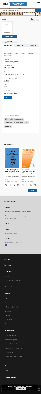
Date (6, 324)
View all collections (10, 287)
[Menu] (38, 2)
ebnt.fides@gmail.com (11, 233)
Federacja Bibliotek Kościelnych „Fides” (16, 74)
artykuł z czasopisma (10, 93)
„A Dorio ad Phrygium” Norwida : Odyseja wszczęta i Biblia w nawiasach (28, 171)
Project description (10, 335)
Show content (9, 36)
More (32, 190)
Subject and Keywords (11, 307)
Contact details (9, 352)
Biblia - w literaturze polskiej (14, 119)
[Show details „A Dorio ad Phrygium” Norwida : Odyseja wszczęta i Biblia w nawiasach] (35, 185)
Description (8, 311)
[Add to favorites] (37, 19)
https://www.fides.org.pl (13, 242)
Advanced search (29, 14)
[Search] (38, 10)
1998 (5, 87)
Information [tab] (20, 45)
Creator (7, 303)
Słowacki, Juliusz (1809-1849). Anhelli (16, 123)
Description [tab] (8, 45)
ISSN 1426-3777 (9, 68)
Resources (8, 276)
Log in (7, 370)
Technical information (11, 344)
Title (6, 299)
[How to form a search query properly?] (37, 14)
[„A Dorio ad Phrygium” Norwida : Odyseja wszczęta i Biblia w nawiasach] (29, 158)
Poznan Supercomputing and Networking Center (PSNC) (21, 391)
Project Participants (11, 340)
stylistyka (8, 126)
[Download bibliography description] (10, 185)
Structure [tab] (33, 45)
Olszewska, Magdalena (11, 62)
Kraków (6, 80)
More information (27, 386)
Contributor (8, 319)
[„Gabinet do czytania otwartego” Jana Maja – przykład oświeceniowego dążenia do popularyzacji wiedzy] (12, 158)
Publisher (8, 315)
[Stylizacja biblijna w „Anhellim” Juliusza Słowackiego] (7, 28)
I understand (21, 388)
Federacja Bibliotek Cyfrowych (14, 356)
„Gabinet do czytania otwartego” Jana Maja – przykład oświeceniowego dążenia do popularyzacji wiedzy (12, 171)
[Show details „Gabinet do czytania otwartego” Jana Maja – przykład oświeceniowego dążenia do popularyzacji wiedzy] (18, 185)
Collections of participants (13, 280)
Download (9, 41)
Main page (7, 265)
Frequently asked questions (13, 348)
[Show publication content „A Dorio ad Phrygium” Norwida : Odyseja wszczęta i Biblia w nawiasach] (31, 185)
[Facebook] (6, 245)
